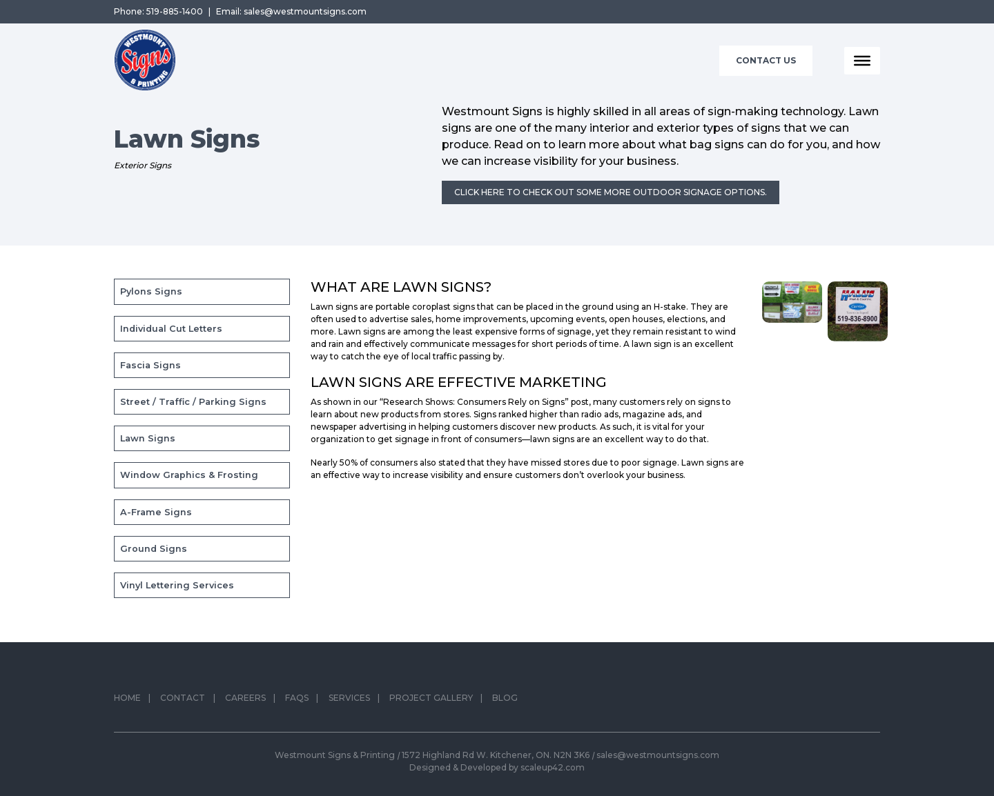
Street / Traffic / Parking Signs (193, 402)
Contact (182, 702)
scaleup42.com (552, 767)
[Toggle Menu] (862, 61)
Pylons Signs (151, 291)
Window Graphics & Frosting (189, 475)
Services (349, 702)
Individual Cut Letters (171, 329)
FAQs (297, 702)
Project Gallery (431, 702)
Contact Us (766, 60)
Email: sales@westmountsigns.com (291, 11)
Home (127, 702)
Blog (505, 702)
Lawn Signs (147, 438)
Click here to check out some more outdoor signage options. (610, 192)
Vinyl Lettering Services (177, 585)
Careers (245, 702)
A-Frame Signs (156, 512)
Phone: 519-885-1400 (158, 11)
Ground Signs (153, 549)
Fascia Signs (150, 365)
